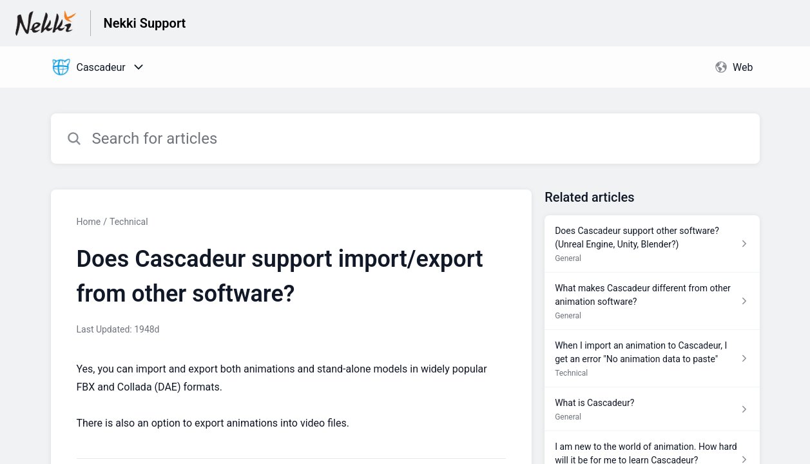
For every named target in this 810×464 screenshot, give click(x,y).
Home (89, 222)
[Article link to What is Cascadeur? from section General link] (652, 409)
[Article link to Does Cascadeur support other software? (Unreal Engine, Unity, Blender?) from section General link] (652, 244)
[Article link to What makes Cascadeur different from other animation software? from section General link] (652, 301)
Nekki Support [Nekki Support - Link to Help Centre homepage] (145, 23)
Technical (129, 222)
